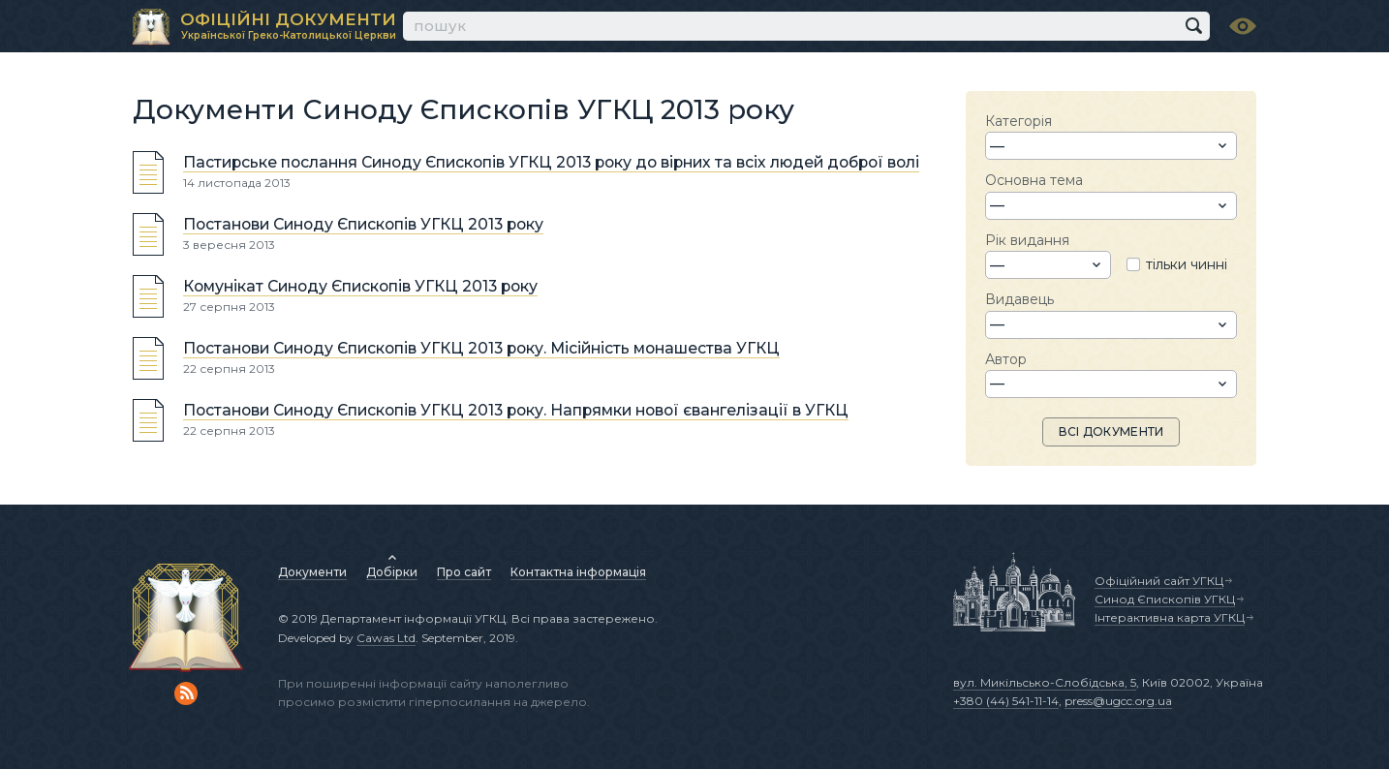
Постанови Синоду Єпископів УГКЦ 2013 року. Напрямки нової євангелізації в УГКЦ (516, 410)
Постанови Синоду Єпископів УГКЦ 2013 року (363, 224)
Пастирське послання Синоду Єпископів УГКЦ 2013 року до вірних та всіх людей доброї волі (551, 162)
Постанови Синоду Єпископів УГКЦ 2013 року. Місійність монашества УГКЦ (481, 348)
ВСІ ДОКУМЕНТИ (1111, 431)
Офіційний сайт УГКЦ (1159, 580)
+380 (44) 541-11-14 (1006, 700)
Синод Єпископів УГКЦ (1165, 599)
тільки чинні (1186, 264)
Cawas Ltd (386, 638)
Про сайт (464, 572)
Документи (312, 572)
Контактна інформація (578, 572)
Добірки (391, 572)
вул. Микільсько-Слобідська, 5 (1044, 682)
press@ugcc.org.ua (1118, 700)
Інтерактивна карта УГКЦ (1170, 617)
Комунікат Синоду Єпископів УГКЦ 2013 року (360, 286)
